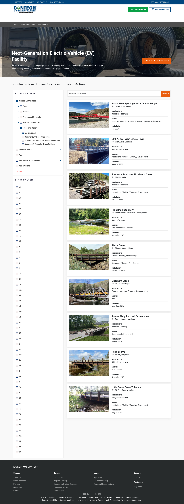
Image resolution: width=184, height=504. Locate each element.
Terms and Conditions (87, 497)
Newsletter (17, 487)
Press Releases (19, 481)
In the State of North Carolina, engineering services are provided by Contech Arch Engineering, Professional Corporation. (92, 500)
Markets (16, 484)
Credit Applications (122, 497)
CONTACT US (42, 2)
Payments (138, 487)
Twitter (95, 494)
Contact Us (58, 477)
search (165, 93)
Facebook (88, 494)
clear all (20, 171)
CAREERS (18, 2)
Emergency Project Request (65, 484)
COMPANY (29, 2)
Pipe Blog (98, 477)
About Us (17, 477)
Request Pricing (60, 481)
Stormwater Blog (101, 481)
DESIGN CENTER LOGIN (160, 2)
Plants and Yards (61, 487)
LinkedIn (92, 494)
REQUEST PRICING (160, 9)
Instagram (99, 494)
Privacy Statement (104, 497)
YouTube (84, 494)
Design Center (138, 9)
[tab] (31, 472)
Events (16, 490)
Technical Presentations (104, 484)
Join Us (137, 477)
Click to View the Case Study (156, 61)
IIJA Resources (56, 2)
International (59, 490)
